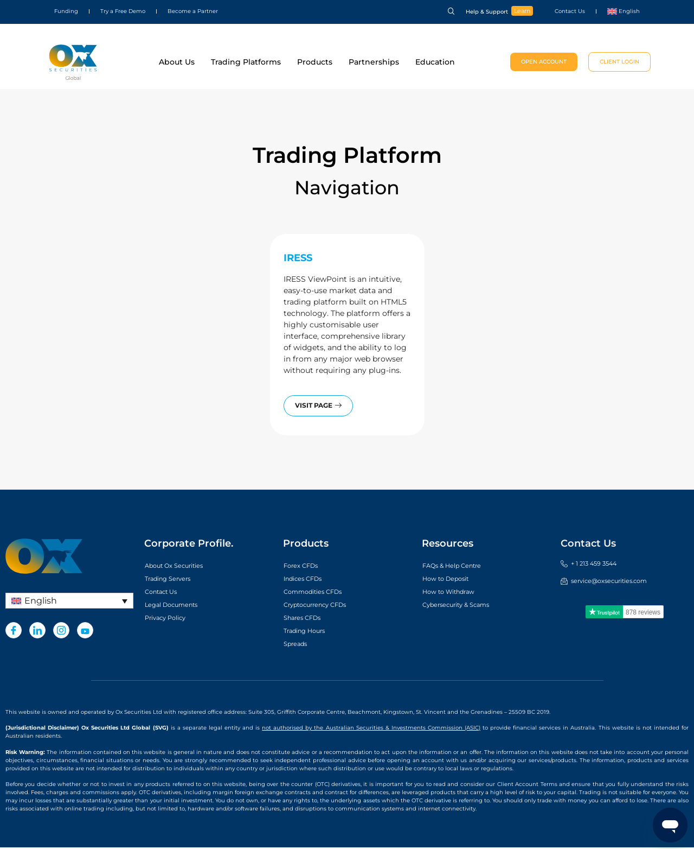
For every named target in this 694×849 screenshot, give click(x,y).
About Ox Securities (182, 567)
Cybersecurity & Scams (466, 606)
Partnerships (374, 62)
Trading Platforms (246, 62)
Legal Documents (179, 606)
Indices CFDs (308, 580)
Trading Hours (310, 632)
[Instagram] (61, 632)
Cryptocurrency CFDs (325, 606)
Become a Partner (193, 11)
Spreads (299, 645)
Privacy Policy (171, 619)
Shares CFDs (308, 619)
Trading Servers (174, 580)
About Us (177, 62)
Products (314, 62)
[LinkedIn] (37, 632)
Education (435, 62)
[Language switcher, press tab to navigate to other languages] (69, 602)
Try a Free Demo (122, 11)
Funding (66, 11)
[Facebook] (13, 632)
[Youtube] (85, 632)
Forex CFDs (305, 567)
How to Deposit (452, 580)
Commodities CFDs (321, 593)
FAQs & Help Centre (459, 567)
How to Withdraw (456, 593)
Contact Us (570, 11)
